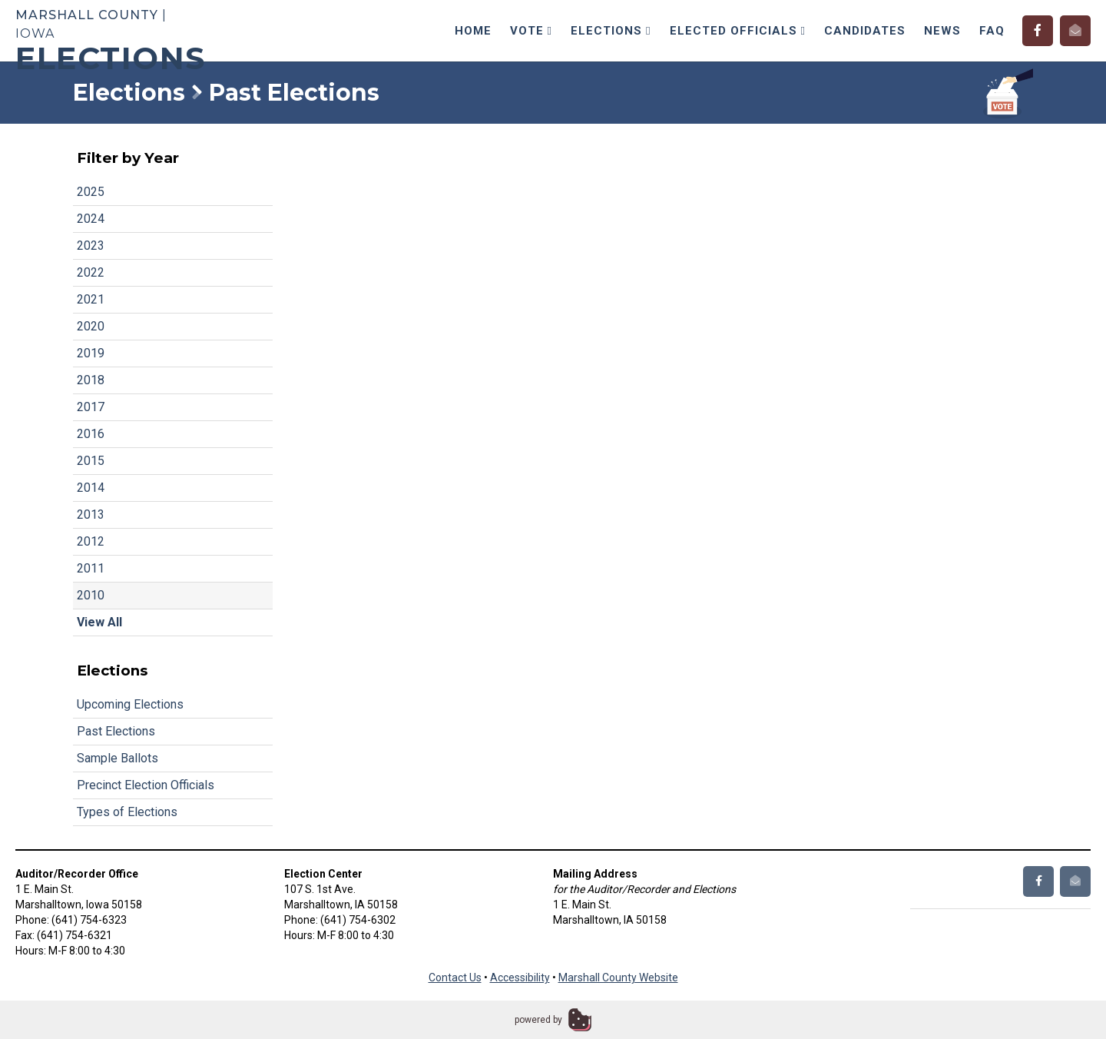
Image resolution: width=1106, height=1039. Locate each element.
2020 (90, 326)
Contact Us (455, 977)
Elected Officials (738, 31)
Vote (531, 31)
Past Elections (116, 731)
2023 (90, 245)
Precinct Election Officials (145, 785)
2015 (90, 460)
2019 (90, 353)
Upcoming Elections (130, 704)
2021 (90, 299)
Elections (611, 31)
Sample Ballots (117, 758)
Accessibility (520, 977)
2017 (90, 407)
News (942, 31)
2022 (90, 272)
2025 (90, 191)
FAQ (992, 31)
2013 (90, 514)
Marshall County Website (618, 977)
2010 (90, 595)
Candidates (865, 31)
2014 (90, 487)
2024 (90, 218)
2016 (90, 434)
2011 (90, 568)
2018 (90, 380)
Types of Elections (127, 812)
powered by (538, 1019)
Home (473, 31)
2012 (90, 541)
